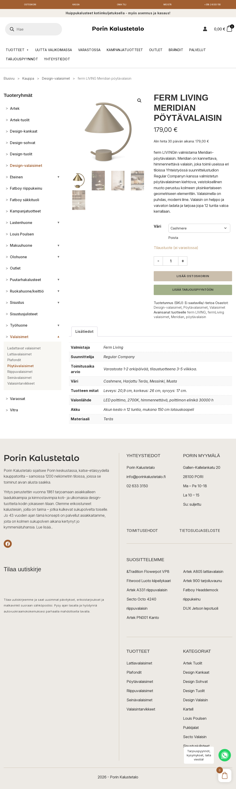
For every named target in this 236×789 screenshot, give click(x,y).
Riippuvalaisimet (140, 692)
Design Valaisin (195, 701)
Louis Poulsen (194, 719)
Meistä (167, 5)
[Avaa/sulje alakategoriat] (58, 178)
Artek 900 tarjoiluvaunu (202, 582)
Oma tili (122, 5)
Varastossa (89, 51)
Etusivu (9, 79)
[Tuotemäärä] (170, 262)
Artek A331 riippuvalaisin (147, 591)
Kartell (188, 710)
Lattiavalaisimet (139, 664)
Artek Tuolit (192, 664)
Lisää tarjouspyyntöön (192, 291)
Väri (157, 227)
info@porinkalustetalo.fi (146, 478)
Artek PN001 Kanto (143, 619)
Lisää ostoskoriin (193, 277)
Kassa (76, 5)
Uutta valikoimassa (53, 51)
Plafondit (134, 673)
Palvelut (197, 51)
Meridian (177, 318)
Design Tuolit (194, 692)
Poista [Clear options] (173, 239)
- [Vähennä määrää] (158, 262)
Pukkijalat (191, 729)
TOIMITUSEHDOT (142, 532)
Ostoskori (30, 5)
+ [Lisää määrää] (182, 262)
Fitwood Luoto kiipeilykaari (149, 582)
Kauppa (28, 79)
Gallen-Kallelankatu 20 (201, 469)
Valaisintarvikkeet (141, 710)
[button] (139, 102)
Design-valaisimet (56, 79)
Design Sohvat (195, 683)
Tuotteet (17, 51)
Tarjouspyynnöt (22, 60)
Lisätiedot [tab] (84, 332)
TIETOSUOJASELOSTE (199, 532)
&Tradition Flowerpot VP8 (148, 573)
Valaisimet (217, 309)
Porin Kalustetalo (118, 30)
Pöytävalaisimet (195, 309)
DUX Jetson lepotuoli (200, 609)
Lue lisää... (44, 528)
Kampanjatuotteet (125, 51)
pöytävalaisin (196, 318)
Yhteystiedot (57, 60)
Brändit (176, 51)
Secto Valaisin (194, 738)
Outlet (156, 51)
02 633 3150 (137, 487)
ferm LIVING (196, 313)
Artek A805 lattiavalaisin (203, 573)
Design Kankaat (196, 673)
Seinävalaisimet (139, 701)
